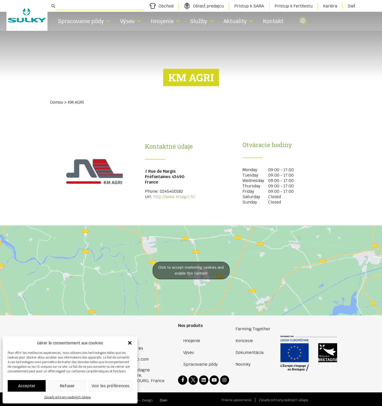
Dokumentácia (249, 352)
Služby (201, 21)
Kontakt (273, 21)
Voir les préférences (111, 385)
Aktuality (238, 21)
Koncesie (244, 340)
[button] (129, 342)
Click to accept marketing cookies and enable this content (191, 270)
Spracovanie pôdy (84, 21)
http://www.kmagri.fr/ (174, 196)
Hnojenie (165, 21)
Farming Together (253, 329)
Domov (56, 102)
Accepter (26, 385)
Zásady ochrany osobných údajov (67, 397)
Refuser (67, 385)
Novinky (243, 364)
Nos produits (190, 325)
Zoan (163, 399)
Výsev (130, 21)
